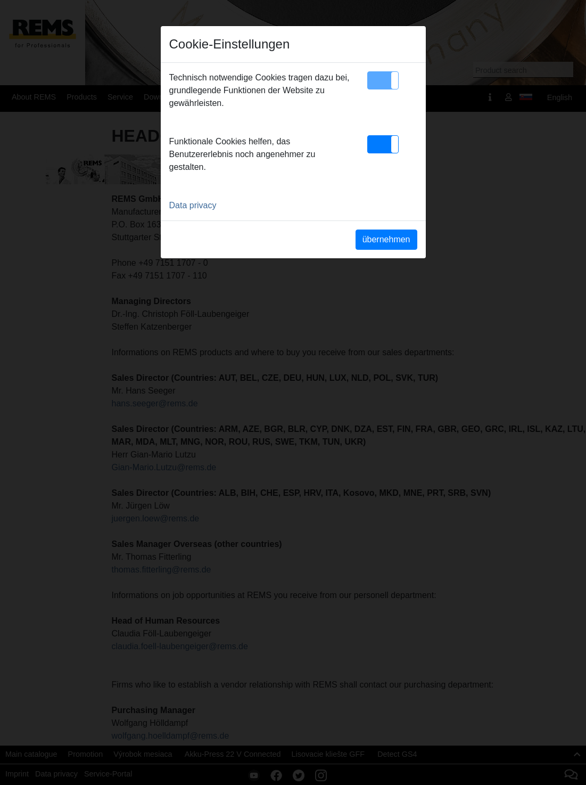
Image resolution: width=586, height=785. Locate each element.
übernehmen (386, 239)
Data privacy (193, 205)
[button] (383, 80)
